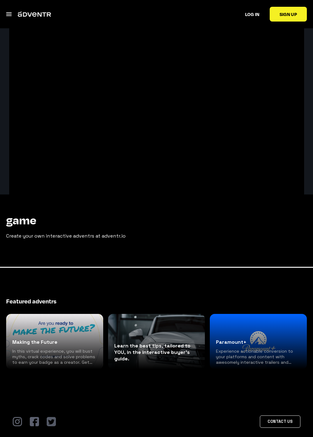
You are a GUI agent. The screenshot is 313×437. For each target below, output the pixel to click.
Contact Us (280, 421)
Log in (252, 14)
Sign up (288, 14)
